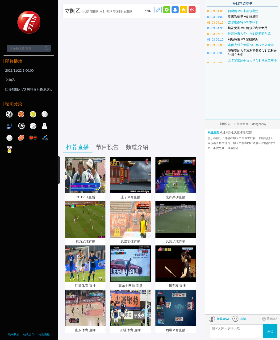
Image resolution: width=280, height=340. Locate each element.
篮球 (21, 114)
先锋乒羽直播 (175, 197)
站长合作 (29, 334)
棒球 (44, 114)
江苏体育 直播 (85, 286)
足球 (9, 114)
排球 (33, 125)
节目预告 (107, 147)
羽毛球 (44, 125)
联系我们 (13, 334)
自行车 (44, 137)
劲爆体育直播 (175, 330)
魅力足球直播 (85, 241)
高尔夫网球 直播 (130, 286)
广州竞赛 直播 (175, 286)
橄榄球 (21, 137)
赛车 (33, 137)
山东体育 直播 (85, 330)
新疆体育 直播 (130, 330)
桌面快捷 (44, 334)
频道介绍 (137, 147)
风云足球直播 (175, 241)
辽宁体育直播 (130, 197)
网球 (33, 114)
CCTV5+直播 (85, 197)
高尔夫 (9, 137)
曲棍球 (9, 125)
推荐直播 (77, 147)
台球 (21, 125)
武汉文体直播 (130, 241)
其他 (9, 149)
